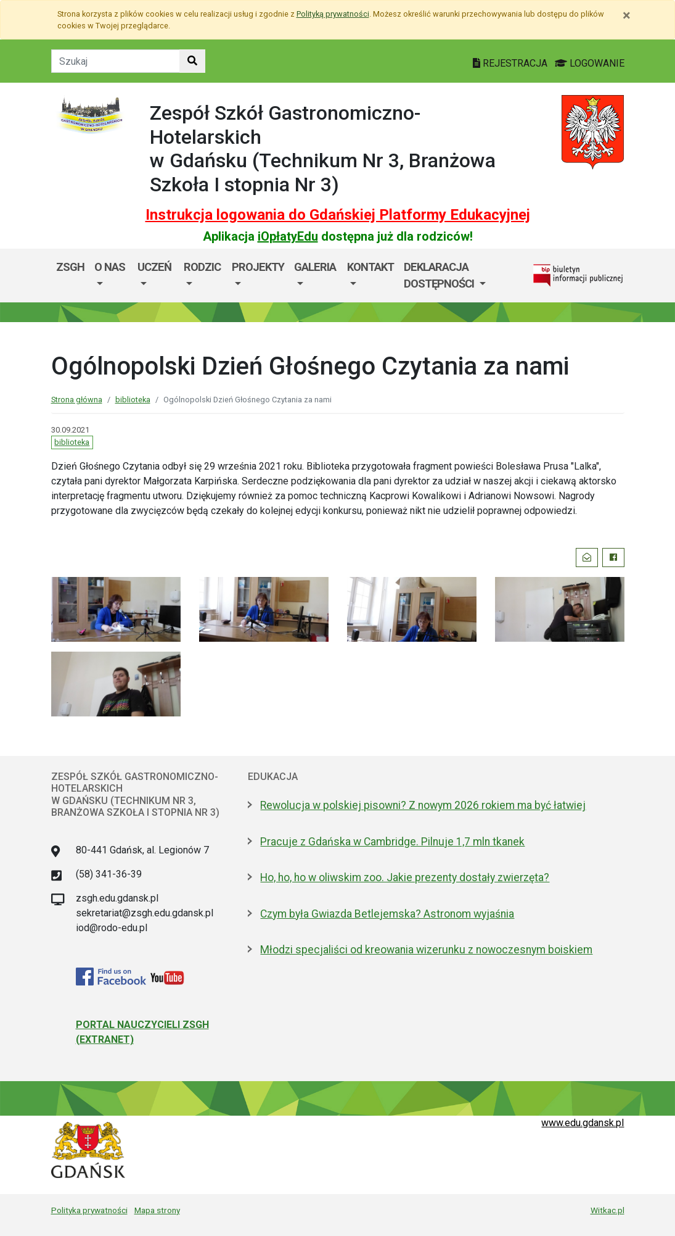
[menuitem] (111, 275)
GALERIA (315, 266)
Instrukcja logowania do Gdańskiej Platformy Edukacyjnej (337, 214)
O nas (109, 266)
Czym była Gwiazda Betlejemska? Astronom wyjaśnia (387, 914)
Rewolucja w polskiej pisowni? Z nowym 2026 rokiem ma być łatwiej (423, 805)
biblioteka (132, 399)
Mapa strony (157, 1210)
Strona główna (76, 399)
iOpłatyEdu (288, 236)
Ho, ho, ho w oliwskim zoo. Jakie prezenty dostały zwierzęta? (404, 877)
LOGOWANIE (589, 63)
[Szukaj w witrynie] (192, 61)
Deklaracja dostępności (440, 275)
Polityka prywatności (89, 1210)
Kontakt (370, 266)
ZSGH (70, 266)
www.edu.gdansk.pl (582, 1123)
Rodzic (202, 266)
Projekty (258, 266)
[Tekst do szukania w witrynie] (115, 61)
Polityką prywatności (333, 14)
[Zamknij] (627, 15)
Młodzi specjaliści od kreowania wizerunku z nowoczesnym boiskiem (426, 950)
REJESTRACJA (511, 63)
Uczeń (154, 266)
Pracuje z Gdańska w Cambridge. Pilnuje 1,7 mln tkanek (392, 842)
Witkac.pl (607, 1210)
